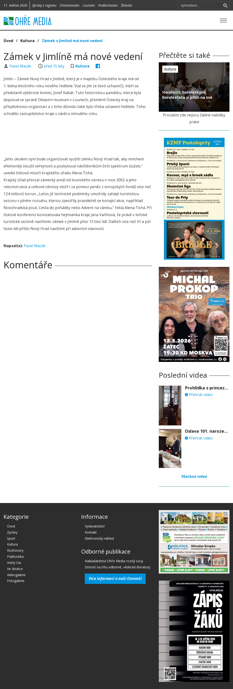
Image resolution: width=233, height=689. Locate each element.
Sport (11, 538)
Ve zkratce (15, 568)
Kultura (27, 40)
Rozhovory (15, 550)
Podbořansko (108, 5)
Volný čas (14, 562)
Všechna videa (194, 476)
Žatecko (126, 5)
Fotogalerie (15, 580)
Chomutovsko (69, 5)
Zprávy (12, 532)
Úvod (8, 40)
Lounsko (89, 5)
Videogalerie (16, 575)
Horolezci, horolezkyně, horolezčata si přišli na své (187, 95)
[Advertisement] (89, 137)
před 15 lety (54, 66)
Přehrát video (199, 394)
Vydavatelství (95, 526)
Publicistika (15, 556)
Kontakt (91, 532)
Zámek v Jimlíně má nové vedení (72, 40)
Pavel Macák (20, 66)
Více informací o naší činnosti (115, 578)
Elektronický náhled (99, 538)
